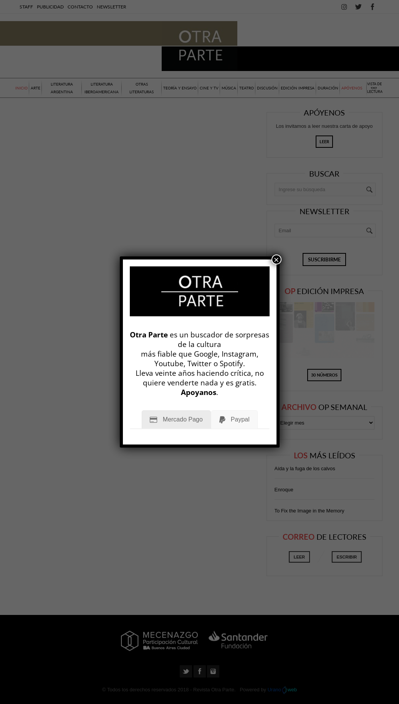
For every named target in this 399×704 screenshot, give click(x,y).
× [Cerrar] (276, 259)
